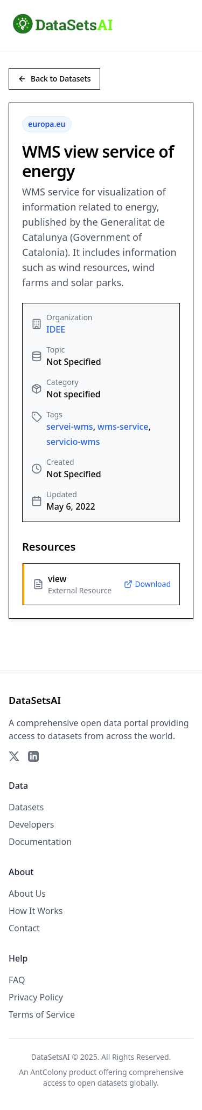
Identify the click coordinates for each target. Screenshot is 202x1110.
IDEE (55, 329)
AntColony (48, 1072)
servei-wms (69, 426)
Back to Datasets (54, 78)
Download (147, 584)
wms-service (123, 426)
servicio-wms (73, 442)
